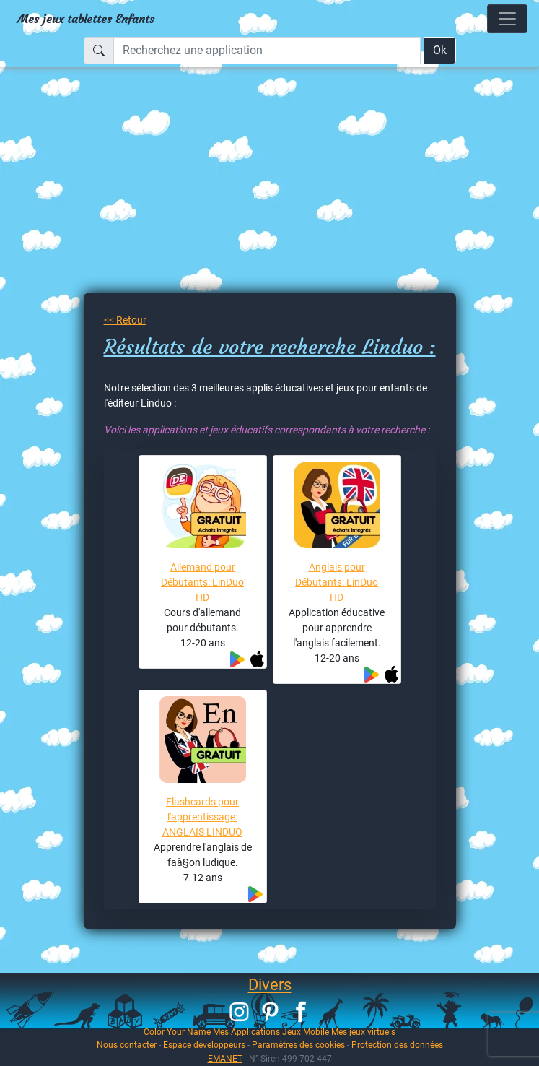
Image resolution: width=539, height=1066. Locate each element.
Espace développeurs (204, 1044)
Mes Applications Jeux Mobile (271, 1031)
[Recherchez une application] (267, 50)
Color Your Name (177, 1031)
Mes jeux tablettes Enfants (85, 19)
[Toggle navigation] (507, 18)
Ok (440, 50)
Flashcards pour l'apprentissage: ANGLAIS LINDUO (202, 817)
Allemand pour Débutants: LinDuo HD (202, 582)
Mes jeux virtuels (363, 1031)
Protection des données (397, 1044)
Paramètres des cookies (298, 1044)
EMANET (225, 1058)
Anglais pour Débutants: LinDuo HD (336, 582)
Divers (270, 985)
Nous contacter (127, 1044)
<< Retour (125, 320)
